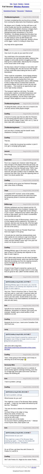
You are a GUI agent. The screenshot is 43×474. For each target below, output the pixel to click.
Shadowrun (28, 11)
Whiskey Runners (21, 7)
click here (33, 467)
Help (11, 4)
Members (20, 4)
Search (15, 4)
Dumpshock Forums (10, 11)
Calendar (26, 4)
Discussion (20, 11)
